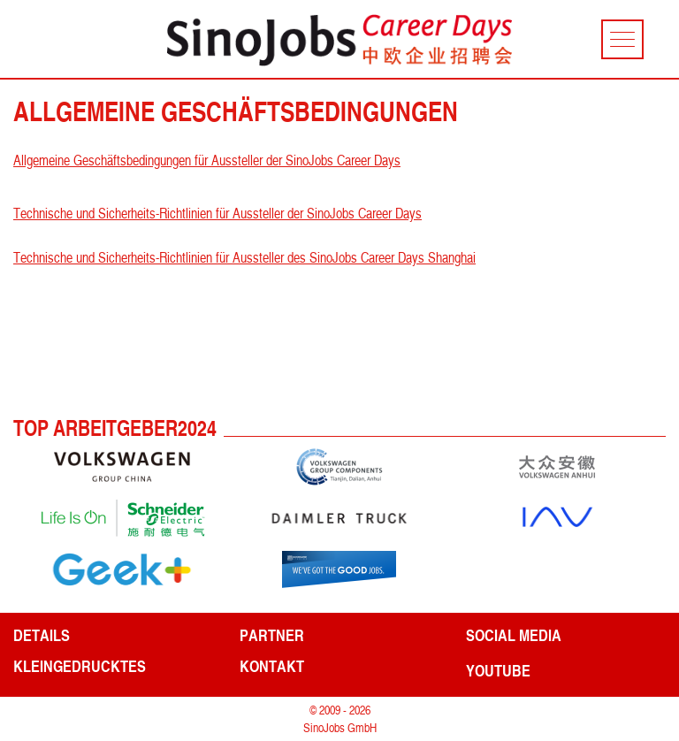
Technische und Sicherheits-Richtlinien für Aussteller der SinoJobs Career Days (217, 213)
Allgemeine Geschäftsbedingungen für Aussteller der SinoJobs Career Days (207, 160)
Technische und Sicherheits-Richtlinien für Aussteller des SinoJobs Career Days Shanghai (244, 257)
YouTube (498, 670)
